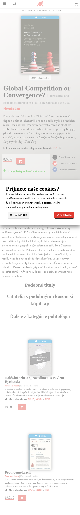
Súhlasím (64, 215)
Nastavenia (18, 215)
